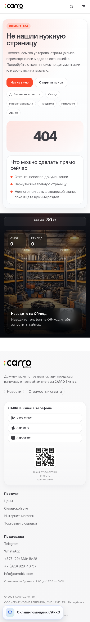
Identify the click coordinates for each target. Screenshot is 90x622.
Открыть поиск (51, 82)
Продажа (47, 103)
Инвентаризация (21, 103)
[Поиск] (72, 6)
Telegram (11, 544)
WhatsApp (12, 551)
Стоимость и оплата (45, 391)
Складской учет (17, 508)
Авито (13, 112)
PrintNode (68, 103)
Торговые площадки (20, 523)
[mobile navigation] (83, 6)
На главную (19, 82)
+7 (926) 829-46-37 (20, 566)
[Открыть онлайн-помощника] (33, 612)
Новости (14, 391)
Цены (8, 501)
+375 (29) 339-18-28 (20, 559)
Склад (52, 94)
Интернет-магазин (19, 516)
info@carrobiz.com (18, 574)
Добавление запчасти (25, 94)
